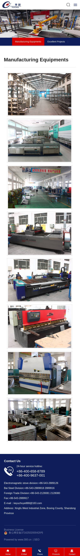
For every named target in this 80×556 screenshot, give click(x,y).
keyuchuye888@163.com (28, 503)
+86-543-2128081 (40, 493)
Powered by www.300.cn (17, 539)
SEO (36, 539)
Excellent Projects (56, 41)
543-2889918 (36, 488)
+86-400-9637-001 (31, 475)
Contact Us (12, 461)
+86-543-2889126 (48, 483)
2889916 (49, 488)
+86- (26, 488)
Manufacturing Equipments (28, 41)
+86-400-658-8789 (31, 471)
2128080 (55, 493)
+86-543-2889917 (19, 498)
